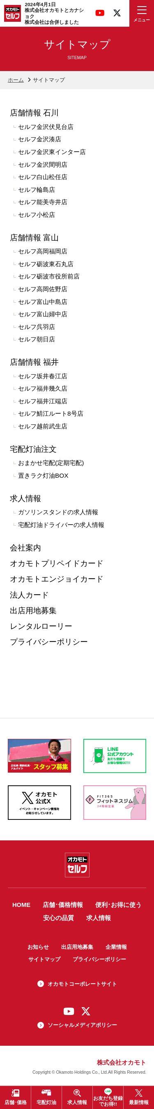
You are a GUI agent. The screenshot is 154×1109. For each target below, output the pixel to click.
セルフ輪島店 (36, 189)
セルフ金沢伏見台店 (46, 126)
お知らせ (38, 947)
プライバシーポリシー (49, 641)
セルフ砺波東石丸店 (46, 263)
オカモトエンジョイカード (56, 579)
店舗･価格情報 (63, 905)
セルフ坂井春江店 (42, 376)
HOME (21, 905)
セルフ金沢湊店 (39, 139)
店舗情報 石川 (34, 112)
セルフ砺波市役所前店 (49, 276)
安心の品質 (58, 918)
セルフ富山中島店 (42, 301)
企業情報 (116, 947)
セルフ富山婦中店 (42, 314)
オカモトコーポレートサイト (82, 984)
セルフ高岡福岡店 (42, 251)
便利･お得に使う (118, 905)
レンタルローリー (41, 626)
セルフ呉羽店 (36, 326)
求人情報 (25, 498)
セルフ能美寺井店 (42, 201)
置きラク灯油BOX (43, 475)
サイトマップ (44, 959)
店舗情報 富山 (34, 237)
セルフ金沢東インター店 (52, 151)
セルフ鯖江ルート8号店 (50, 413)
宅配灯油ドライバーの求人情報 (61, 524)
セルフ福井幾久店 (42, 388)
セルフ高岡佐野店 (42, 288)
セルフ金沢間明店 (42, 164)
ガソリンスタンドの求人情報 (58, 511)
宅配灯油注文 (33, 449)
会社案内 (25, 547)
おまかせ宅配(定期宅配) (51, 462)
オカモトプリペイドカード (56, 563)
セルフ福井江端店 (42, 401)
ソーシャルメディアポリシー (82, 1025)
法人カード (29, 595)
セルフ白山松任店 (42, 176)
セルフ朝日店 (36, 339)
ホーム (16, 80)
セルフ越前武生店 (42, 426)
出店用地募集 (33, 610)
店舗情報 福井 (34, 362)
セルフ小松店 (36, 214)
